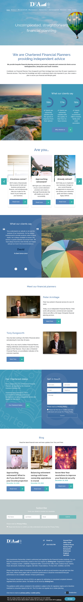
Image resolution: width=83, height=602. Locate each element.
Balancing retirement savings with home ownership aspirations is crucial (41, 477)
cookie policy (35, 593)
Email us (49, 540)
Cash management (54, 9)
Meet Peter (53, 321)
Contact (74, 9)
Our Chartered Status (19, 405)
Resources (63, 9)
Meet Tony (17, 359)
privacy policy (25, 593)
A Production (70, 592)
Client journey (43, 9)
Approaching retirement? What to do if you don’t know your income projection (17, 477)
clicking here (52, 561)
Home (8, 9)
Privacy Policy (62, 406)
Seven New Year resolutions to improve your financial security (65, 475)
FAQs (69, 9)
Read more (19, 201)
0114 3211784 (51, 544)
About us (13, 9)
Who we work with (22, 9)
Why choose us (32, 9)
